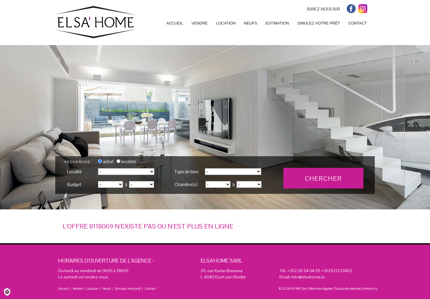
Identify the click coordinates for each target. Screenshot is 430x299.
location (126, 161)
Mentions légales (320, 288)
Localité (74, 171)
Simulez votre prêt (127, 288)
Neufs (106, 288)
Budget (74, 184)
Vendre (77, 288)
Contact (150, 288)
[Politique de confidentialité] (7, 291)
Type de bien (186, 171)
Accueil (63, 288)
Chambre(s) (186, 184)
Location (92, 288)
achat (105, 161)
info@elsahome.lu (308, 277)
